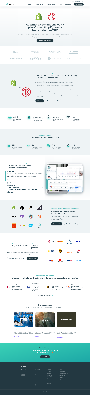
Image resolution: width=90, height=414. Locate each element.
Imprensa (49, 393)
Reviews (61, 397)
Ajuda (60, 399)
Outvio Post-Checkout (39, 390)
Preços (60, 4)
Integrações (68, 4)
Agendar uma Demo (38, 404)
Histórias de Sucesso (50, 4)
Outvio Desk (38, 392)
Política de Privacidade (49, 396)
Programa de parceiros (50, 402)
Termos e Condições (49, 399)
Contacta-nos (77, 1)
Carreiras (49, 391)
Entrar (73, 1)
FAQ (82, 1)
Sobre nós (49, 389)
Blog (60, 389)
